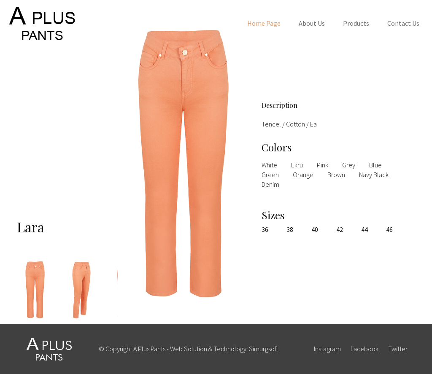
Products (356, 23)
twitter (398, 348)
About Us (312, 23)
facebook (364, 348)
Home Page (264, 23)
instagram (327, 348)
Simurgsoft (263, 348)
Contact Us (403, 23)
